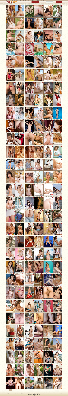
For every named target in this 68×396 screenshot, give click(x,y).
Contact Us (34, 395)
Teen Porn (42, 0)
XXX (10, 0)
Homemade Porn (37, 0)
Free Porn (13, 0)
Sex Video (32, 0)
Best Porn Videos (19, 0)
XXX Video (28, 0)
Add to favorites (14, 5)
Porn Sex (24, 0)
